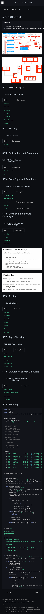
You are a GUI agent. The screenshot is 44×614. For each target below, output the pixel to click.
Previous (7, 592)
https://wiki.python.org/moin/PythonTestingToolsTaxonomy (25, 28)
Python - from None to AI (23, 3)
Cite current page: (7, 605)
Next (37, 592)
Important (7, 22)
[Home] (6, 9)
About (13, 9)
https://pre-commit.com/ (14, 26)
